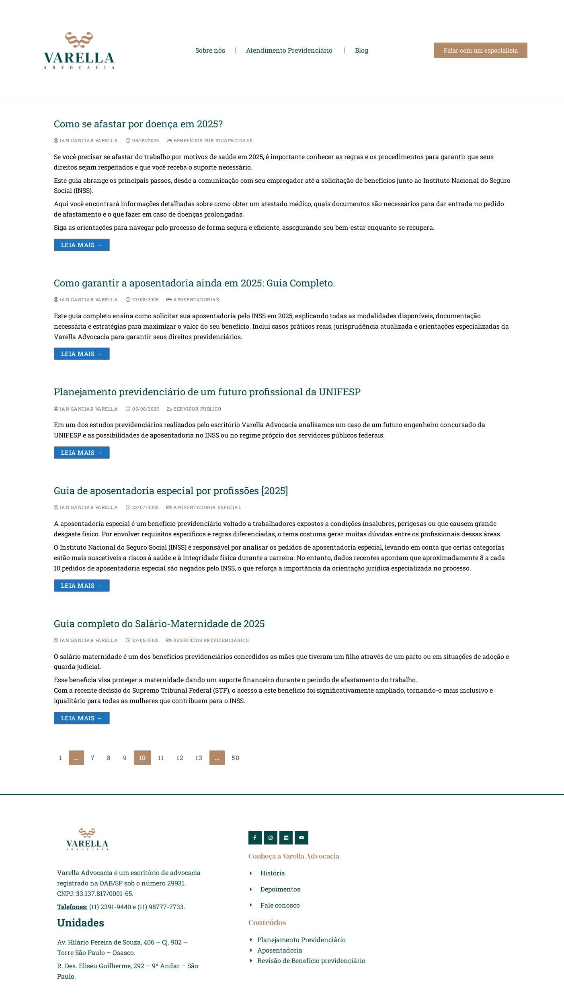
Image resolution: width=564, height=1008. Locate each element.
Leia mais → (82, 245)
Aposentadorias (192, 299)
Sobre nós (210, 50)
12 (180, 757)
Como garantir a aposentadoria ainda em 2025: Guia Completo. (194, 283)
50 (236, 757)
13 (199, 757)
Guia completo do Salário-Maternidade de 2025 (159, 624)
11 (161, 757)
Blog (361, 50)
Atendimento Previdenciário (290, 50)
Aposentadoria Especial (203, 507)
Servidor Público (194, 409)
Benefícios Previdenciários (207, 640)
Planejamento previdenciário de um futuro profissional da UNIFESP (207, 392)
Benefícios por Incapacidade (210, 140)
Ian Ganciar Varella (86, 140)
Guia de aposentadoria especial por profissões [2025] (171, 491)
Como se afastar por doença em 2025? (138, 124)
